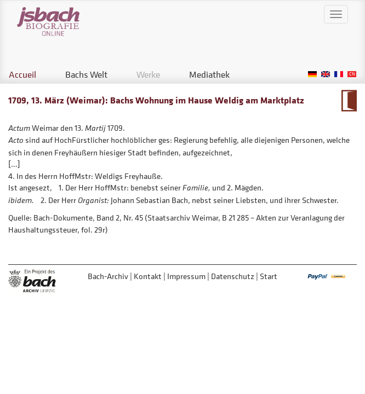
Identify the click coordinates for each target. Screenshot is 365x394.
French (338, 74)
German (312, 74)
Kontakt (148, 276)
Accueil (22, 74)
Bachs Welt (86, 74)
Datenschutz (232, 276)
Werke (148, 74)
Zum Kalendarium (349, 101)
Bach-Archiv (108, 276)
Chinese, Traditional (351, 74)
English (325, 74)
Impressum (186, 276)
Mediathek (209, 74)
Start (268, 276)
